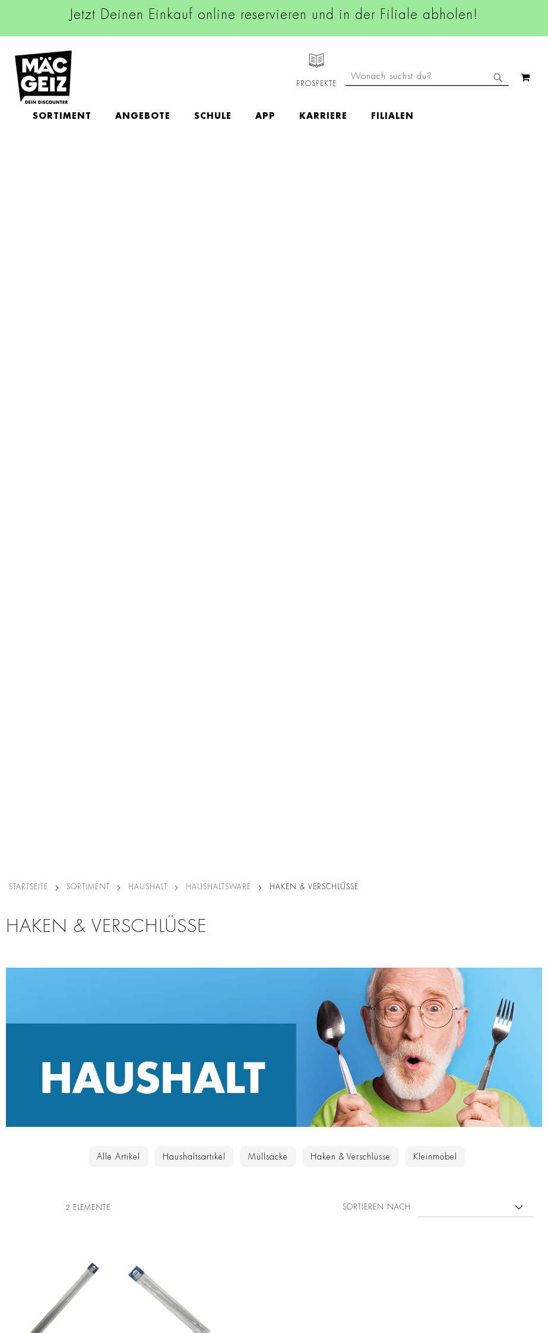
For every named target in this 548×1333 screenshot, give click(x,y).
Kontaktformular (381, 1084)
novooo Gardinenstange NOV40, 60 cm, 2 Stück (169, 668)
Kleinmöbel (435, 438)
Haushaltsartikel (194, 438)
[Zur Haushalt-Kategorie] (274, 405)
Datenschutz (123, 974)
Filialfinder (21, 974)
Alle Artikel (118, 438)
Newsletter (21, 1084)
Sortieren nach (377, 488)
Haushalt (147, 168)
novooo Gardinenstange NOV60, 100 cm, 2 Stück (62, 668)
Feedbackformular (385, 1104)
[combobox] (427, 126)
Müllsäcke (268, 438)
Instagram (257, 1003)
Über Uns (18, 1007)
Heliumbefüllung (32, 1134)
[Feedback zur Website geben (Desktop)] (385, 1219)
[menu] (292, 77)
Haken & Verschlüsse (351, 438)
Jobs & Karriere (29, 991)
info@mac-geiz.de (384, 1063)
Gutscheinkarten (31, 1167)
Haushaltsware (218, 168)
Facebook (255, 976)
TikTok (249, 1057)
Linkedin (253, 1030)
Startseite (28, 168)
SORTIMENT (88, 168)
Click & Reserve (30, 1067)
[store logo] (43, 77)
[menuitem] (131, 77)
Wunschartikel (27, 1150)
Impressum (120, 1024)
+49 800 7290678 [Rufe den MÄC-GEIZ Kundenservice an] (376, 1012)
